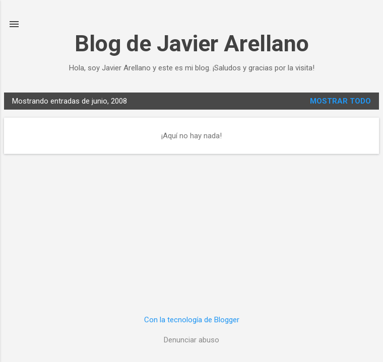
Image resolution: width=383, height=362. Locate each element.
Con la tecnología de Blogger (191, 319)
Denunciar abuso (191, 339)
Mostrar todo (340, 101)
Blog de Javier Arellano (192, 43)
